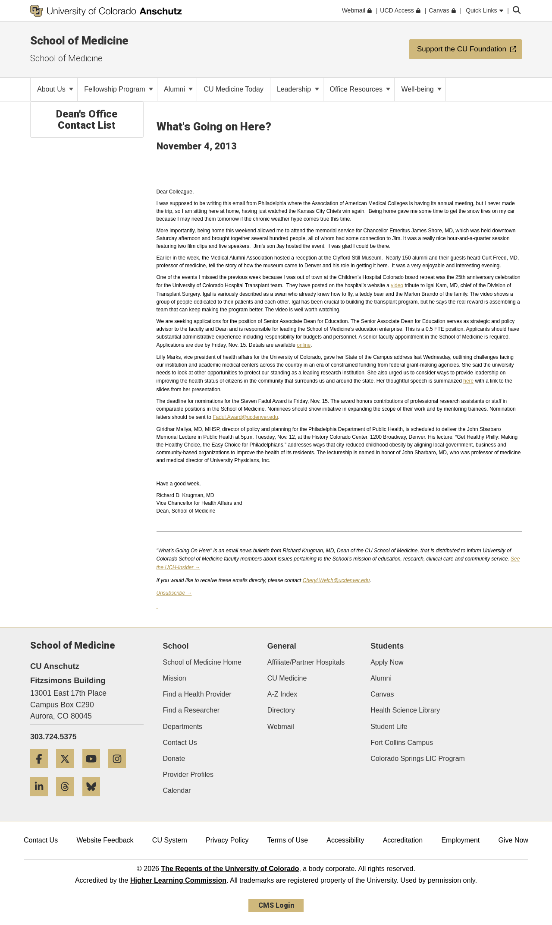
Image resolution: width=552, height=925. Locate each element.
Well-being (421, 89)
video (397, 285)
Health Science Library (405, 710)
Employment (460, 840)
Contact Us (180, 742)
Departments (183, 726)
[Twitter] (68, 771)
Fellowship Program (118, 89)
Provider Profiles (188, 774)
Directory (281, 710)
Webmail (280, 726)
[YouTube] (94, 771)
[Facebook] (42, 771)
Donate (174, 758)
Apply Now (386, 662)
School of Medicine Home (202, 662)
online (303, 345)
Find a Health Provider (197, 694)
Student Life (388, 726)
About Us (55, 89)
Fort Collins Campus (401, 742)
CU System (169, 840)
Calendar (177, 790)
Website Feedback (104, 840)
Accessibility (345, 840)
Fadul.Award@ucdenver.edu (245, 417)
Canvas (382, 694)
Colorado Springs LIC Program (417, 758)
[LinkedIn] (42, 799)
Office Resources (360, 89)
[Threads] (68, 799)
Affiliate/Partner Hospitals (306, 662)
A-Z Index (282, 694)
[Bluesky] (94, 799)
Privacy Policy (227, 840)
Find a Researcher (191, 710)
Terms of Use (287, 840)
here (468, 381)
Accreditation (403, 840)
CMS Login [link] (276, 905)
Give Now (513, 840)
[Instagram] (120, 771)
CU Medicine (287, 678)
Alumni (178, 89)
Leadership (298, 89)
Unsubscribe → (174, 593)
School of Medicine (79, 40)
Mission (174, 678)
